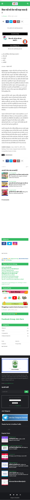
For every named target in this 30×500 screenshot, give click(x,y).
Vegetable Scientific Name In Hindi (10, 272)
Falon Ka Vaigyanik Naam (8, 270)
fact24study (9, 260)
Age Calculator (4, 253)
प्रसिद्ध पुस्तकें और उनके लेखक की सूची (9, 273)
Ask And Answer (9, 155)
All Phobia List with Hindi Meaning (10, 276)
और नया (4, 167)
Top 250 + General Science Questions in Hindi (13, 279)
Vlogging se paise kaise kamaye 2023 (15, 307)
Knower (5, 16)
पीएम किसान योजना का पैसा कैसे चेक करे (10, 269)
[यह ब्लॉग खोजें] (13, 392)
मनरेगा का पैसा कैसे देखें (6, 267)
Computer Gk (15, 333)
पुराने (27, 167)
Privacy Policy (18, 343)
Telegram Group (14, 258)
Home (3, 341)
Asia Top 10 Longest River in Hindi (10, 277)
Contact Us (4, 343)
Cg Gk (15, 330)
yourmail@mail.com (9, 383)
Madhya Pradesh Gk (15, 336)
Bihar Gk (15, 328)
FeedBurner (18, 406)
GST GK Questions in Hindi (8, 275)
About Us (17, 341)
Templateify (17, 497)
